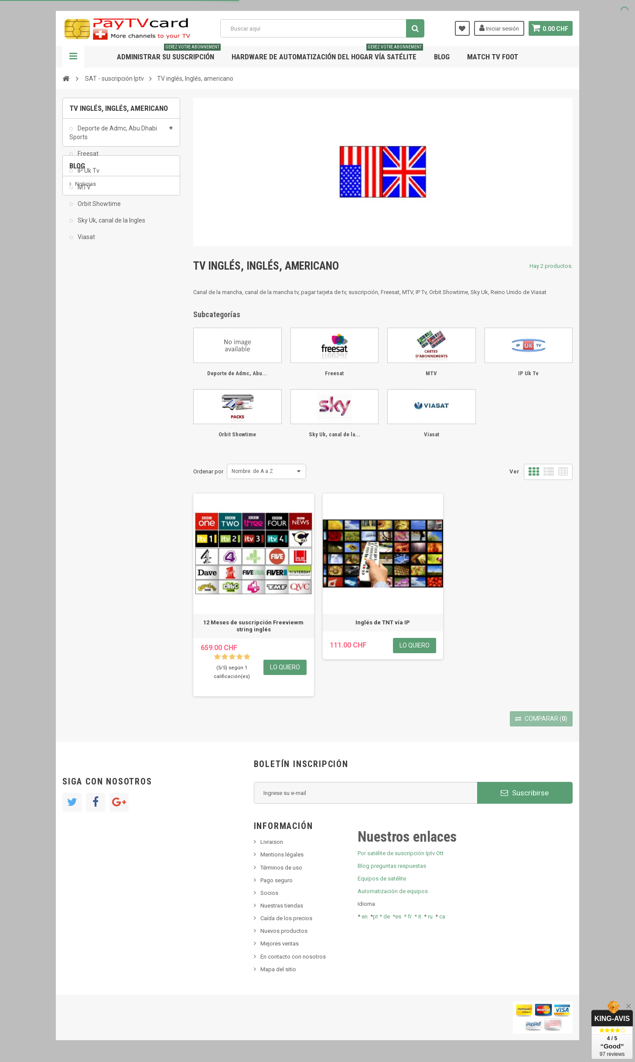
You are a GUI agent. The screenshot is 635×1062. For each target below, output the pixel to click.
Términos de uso (281, 867)
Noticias (85, 300)
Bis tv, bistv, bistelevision (106, 339)
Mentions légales (282, 854)
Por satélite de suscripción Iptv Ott (401, 853)
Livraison (271, 842)
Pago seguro (276, 880)
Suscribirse (525, 792)
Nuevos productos (283, 931)
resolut (83, 366)
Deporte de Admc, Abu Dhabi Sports (113, 138)
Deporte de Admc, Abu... (237, 373)
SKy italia (86, 326)
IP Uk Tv (87, 175)
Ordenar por (208, 471)
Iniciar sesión (498, 28)
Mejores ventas (279, 943)
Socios (269, 893)
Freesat (87, 158)
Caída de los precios (286, 918)
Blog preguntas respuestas (392, 866)
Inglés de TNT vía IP (382, 622)
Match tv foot (492, 56)
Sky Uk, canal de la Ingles (110, 225)
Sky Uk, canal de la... (334, 434)
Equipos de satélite (382, 878)
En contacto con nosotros (293, 956)
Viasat (85, 242)
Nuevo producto (95, 313)
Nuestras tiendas (281, 905)
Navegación (73, 57)
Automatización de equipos (393, 891)
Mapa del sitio (278, 969)
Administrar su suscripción (169, 53)
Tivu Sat (85, 352)
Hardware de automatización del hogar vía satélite (327, 53)
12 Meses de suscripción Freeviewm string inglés (253, 626)
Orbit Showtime (98, 209)
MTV (83, 192)
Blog (442, 56)
